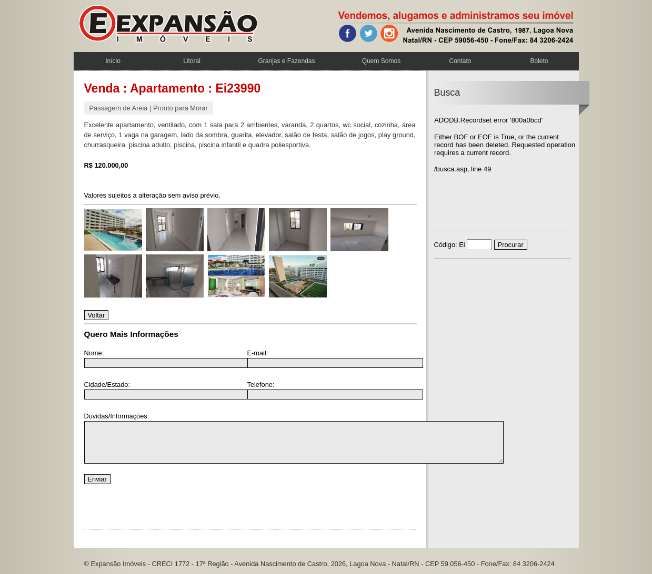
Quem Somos (381, 61)
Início (113, 61)
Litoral (191, 61)
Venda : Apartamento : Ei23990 (172, 88)
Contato (460, 61)
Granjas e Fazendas (286, 61)
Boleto (539, 61)
